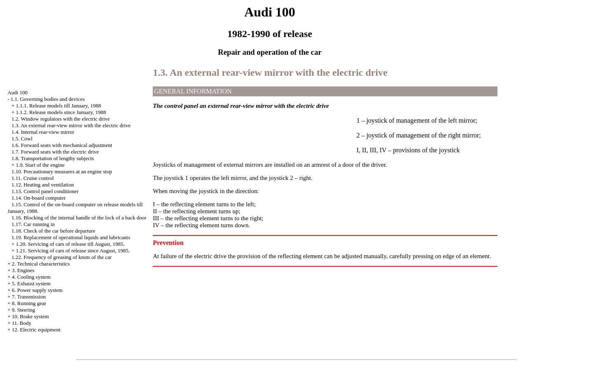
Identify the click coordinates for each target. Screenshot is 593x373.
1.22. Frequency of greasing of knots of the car (62, 257)
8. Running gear (29, 303)
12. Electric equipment (36, 329)
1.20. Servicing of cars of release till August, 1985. (70, 244)
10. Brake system (30, 316)
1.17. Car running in (33, 224)
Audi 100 (17, 92)
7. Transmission (29, 297)
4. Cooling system (31, 277)
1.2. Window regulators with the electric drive (61, 119)
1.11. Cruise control (33, 178)
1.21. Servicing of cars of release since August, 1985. (73, 250)
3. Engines (23, 270)
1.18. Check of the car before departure (54, 231)
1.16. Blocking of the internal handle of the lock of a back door (79, 217)
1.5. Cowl (22, 138)
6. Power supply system (37, 290)
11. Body (21, 323)
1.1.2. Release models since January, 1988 (61, 112)
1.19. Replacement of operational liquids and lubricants (71, 237)
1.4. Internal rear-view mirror (43, 132)
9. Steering (23, 310)
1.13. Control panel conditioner (45, 191)
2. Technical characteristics (41, 264)
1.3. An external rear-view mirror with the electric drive (71, 125)
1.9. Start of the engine (40, 165)
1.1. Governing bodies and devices (48, 99)
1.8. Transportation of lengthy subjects (53, 158)
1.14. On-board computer (38, 198)
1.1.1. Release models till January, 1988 (58, 106)
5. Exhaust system (31, 283)
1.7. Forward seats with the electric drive (55, 152)
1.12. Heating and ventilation (43, 185)
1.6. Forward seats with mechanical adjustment (62, 145)
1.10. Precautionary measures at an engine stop (62, 171)
